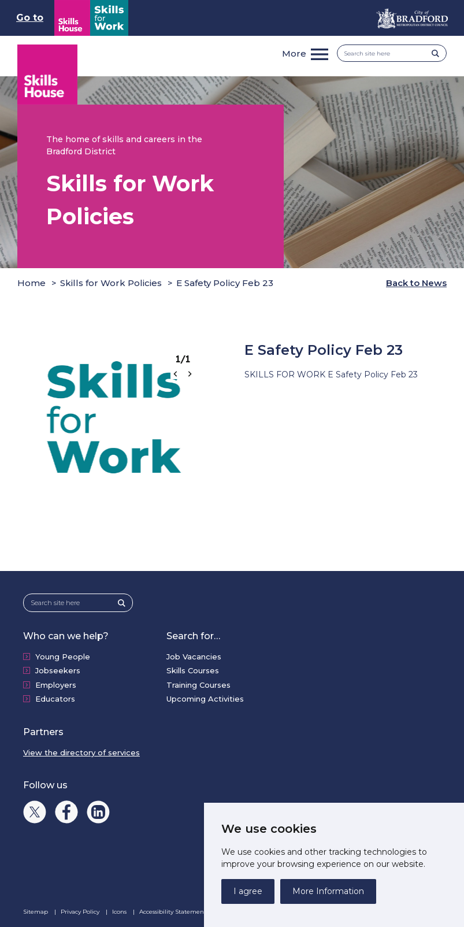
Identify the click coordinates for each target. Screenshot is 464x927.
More (294, 53)
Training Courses (198, 684)
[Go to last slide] (175, 374)
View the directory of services (81, 752)
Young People (62, 656)
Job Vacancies (193, 656)
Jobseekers (57, 670)
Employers (55, 684)
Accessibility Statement (173, 911)
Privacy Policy (81, 911)
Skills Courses (192, 670)
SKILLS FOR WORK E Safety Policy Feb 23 (331, 374)
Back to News (416, 282)
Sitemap (36, 911)
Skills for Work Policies (111, 282)
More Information (328, 891)
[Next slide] (189, 374)
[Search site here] (388, 53)
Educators (55, 698)
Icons (120, 911)
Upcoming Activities (205, 698)
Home (31, 282)
